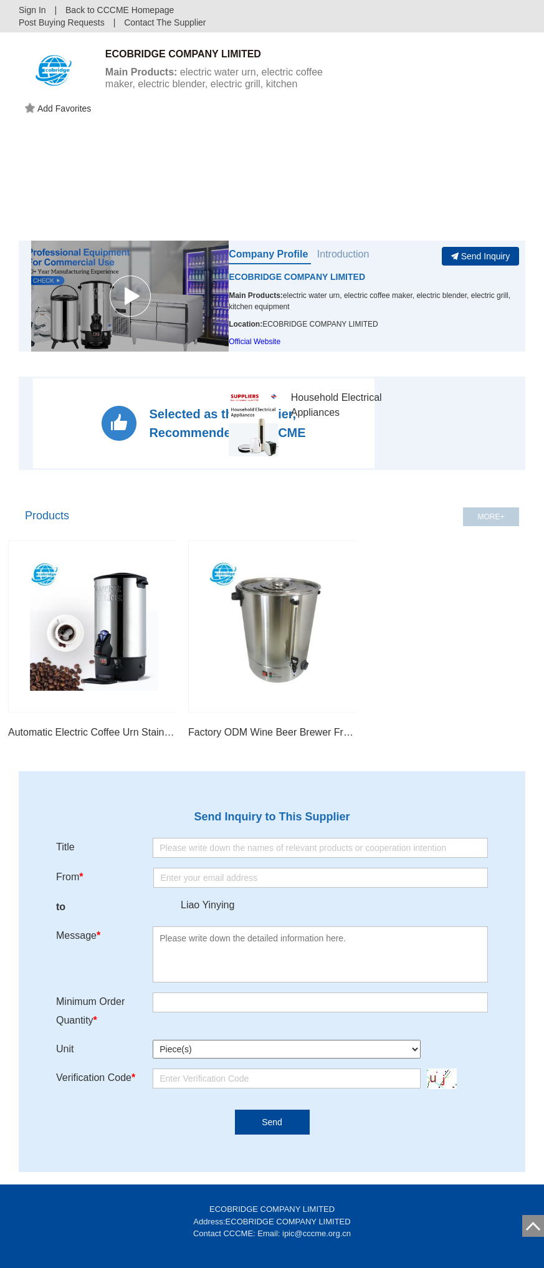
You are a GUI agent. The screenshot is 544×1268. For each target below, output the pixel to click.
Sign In (32, 10)
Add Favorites (58, 108)
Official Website (254, 341)
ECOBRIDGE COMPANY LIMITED (297, 277)
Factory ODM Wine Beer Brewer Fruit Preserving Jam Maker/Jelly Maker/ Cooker (272, 732)
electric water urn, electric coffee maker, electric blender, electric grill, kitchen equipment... (214, 84)
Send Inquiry (480, 256)
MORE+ (490, 516)
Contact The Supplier (165, 22)
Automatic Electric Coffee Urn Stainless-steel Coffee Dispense (92, 732)
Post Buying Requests (62, 22)
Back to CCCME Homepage (119, 10)
